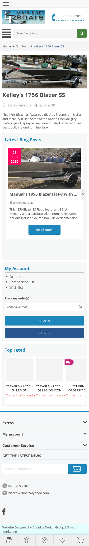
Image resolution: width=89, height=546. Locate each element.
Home (7, 46)
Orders (15, 276)
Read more (44, 229)
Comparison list (21, 282)
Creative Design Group (48, 527)
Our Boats (22, 46)
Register (44, 332)
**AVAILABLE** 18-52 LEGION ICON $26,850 (49, 390)
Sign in (44, 321)
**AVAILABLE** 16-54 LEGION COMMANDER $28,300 (19, 392)
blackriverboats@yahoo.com (28, 493)
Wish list (16, 287)
